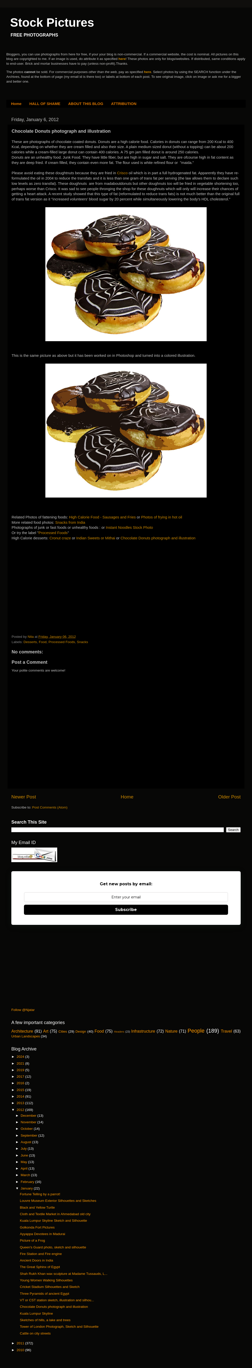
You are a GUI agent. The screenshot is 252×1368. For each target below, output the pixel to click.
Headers (119, 1031)
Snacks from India (70, 522)
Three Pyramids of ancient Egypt (44, 1293)
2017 (21, 1076)
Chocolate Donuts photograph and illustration (157, 538)
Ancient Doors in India (36, 1260)
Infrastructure (143, 1031)
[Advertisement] (49, 582)
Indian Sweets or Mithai (95, 538)
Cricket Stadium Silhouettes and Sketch (50, 1287)
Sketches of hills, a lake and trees (45, 1320)
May (24, 1162)
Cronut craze (60, 538)
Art (45, 1031)
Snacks (82, 642)
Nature (171, 1031)
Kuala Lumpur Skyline (36, 1313)
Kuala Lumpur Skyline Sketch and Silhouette (53, 1220)
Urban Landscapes (25, 1036)
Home (16, 103)
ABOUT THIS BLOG (85, 103)
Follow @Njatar (23, 1010)
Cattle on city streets (35, 1333)
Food (43, 642)
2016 (21, 1083)
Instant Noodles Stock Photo (129, 527)
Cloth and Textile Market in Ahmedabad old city (55, 1214)
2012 (21, 1110)
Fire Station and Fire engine (41, 1254)
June (25, 1155)
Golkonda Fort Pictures (37, 1227)
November (29, 1122)
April (24, 1168)
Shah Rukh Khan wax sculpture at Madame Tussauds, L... (63, 1274)
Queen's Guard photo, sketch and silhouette (53, 1247)
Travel (226, 1031)
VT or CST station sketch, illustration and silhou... (57, 1300)
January (27, 1188)
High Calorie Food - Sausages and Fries (102, 517)
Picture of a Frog (32, 1240)
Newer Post (23, 796)
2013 (21, 1103)
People (195, 1031)
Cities (62, 1031)
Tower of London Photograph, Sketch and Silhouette (59, 1326)
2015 (21, 1090)
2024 (21, 1057)
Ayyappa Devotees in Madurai (42, 1234)
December (29, 1115)
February (28, 1182)
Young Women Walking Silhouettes (46, 1280)
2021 (21, 1063)
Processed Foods (53, 533)
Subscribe (126, 909)
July (24, 1148)
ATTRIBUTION (124, 103)
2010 (21, 1350)
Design (81, 1031)
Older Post (229, 796)
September (29, 1135)
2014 (21, 1096)
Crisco (123, 173)
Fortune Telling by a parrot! (40, 1194)
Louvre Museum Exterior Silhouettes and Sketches (58, 1201)
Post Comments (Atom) (50, 807)
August (26, 1142)
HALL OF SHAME (44, 103)
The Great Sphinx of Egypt (40, 1267)
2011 (21, 1343)
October (27, 1129)
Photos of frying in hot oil (161, 517)
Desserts (30, 642)
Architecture (22, 1031)
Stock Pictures (52, 22)
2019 (21, 1070)
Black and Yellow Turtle (37, 1207)
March (26, 1175)
